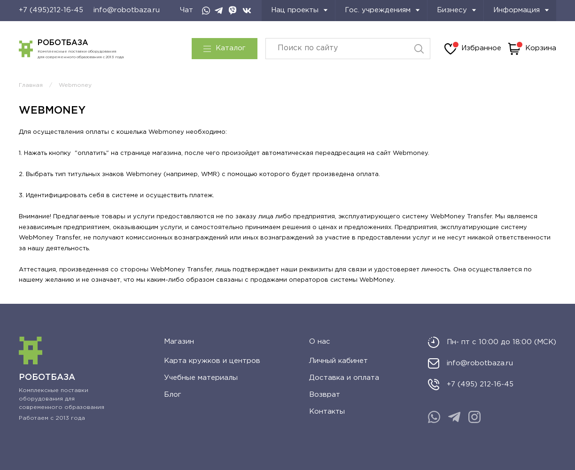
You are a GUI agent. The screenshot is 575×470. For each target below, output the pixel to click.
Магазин (179, 342)
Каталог (224, 48)
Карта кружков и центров (212, 361)
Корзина (532, 49)
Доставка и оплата (344, 378)
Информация (521, 10)
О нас (319, 342)
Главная (31, 85)
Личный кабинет (338, 361)
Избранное (472, 49)
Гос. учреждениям (382, 10)
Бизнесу (456, 10)
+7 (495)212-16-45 (51, 10)
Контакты (327, 411)
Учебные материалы (201, 378)
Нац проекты (299, 10)
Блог (172, 395)
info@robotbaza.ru (126, 10)
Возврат (324, 395)
